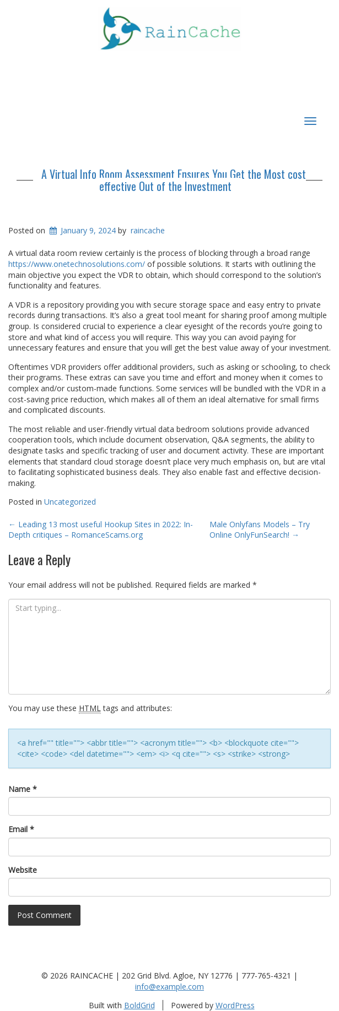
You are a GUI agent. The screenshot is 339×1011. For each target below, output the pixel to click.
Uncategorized (70, 501)
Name (22, 789)
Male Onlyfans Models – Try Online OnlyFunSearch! (259, 529)
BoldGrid (139, 1005)
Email (21, 829)
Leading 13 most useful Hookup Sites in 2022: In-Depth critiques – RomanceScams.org (100, 529)
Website (22, 870)
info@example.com (169, 986)
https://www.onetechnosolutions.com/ (76, 264)
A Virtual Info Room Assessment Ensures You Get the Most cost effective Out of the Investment (173, 180)
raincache (148, 230)
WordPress (235, 1005)
